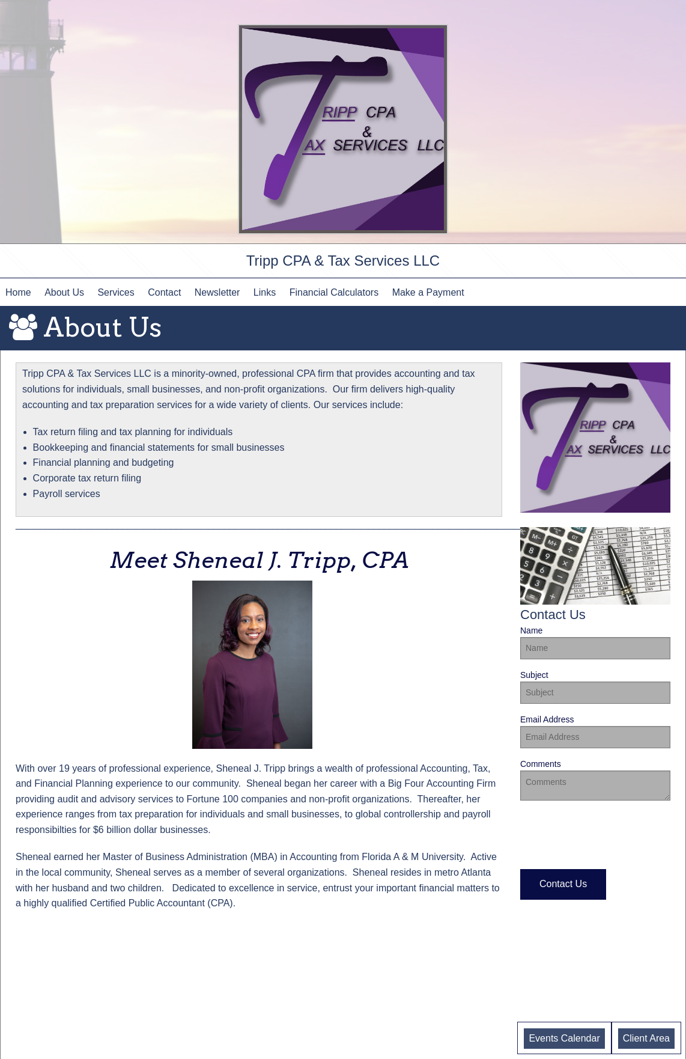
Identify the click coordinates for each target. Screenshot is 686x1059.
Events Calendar (564, 1038)
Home (18, 292)
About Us (64, 292)
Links (264, 292)
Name (595, 642)
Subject (595, 687)
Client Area (646, 1038)
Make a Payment (428, 292)
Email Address (595, 731)
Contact (164, 292)
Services (115, 292)
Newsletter (217, 292)
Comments (595, 780)
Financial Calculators (334, 292)
